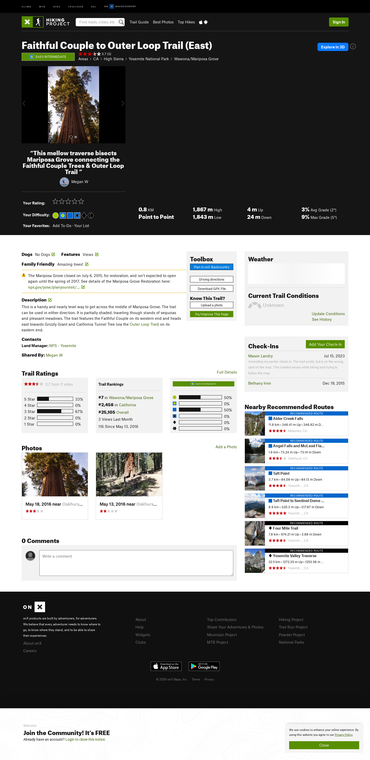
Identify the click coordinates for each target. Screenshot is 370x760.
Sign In (339, 22)
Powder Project (292, 634)
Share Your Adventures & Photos (235, 627)
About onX (32, 643)
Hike (57, 6)
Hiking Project (291, 619)
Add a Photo (226, 446)
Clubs (140, 642)
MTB (42, 6)
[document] (324, 738)
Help (139, 627)
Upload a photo (212, 305)
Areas (83, 58)
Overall (122, 412)
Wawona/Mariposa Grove (196, 58)
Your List (81, 225)
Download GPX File (212, 289)
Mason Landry (260, 355)
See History (322, 319)
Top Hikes (186, 22)
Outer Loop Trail (144, 324)
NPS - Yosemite (62, 345)
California (127, 404)
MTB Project (217, 642)
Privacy (209, 679)
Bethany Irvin (259, 383)
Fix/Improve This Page (211, 314)
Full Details (227, 372)
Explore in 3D (333, 47)
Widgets (142, 634)
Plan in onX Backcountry (211, 267)
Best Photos (163, 22)
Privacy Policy (343, 735)
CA (96, 58)
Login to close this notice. (85, 739)
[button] (27, 104)
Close (324, 745)
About (140, 619)
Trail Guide (139, 22)
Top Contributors (221, 619)
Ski (94, 6)
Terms (196, 679)
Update (328, 313)
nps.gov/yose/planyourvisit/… (54, 287)
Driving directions (211, 279)
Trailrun (75, 6)
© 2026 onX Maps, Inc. (171, 679)
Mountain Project (222, 634)
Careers (30, 650)
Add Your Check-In (325, 344)
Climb (26, 6)
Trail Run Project (293, 627)
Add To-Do (62, 225)
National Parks (291, 642)
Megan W (79, 181)
